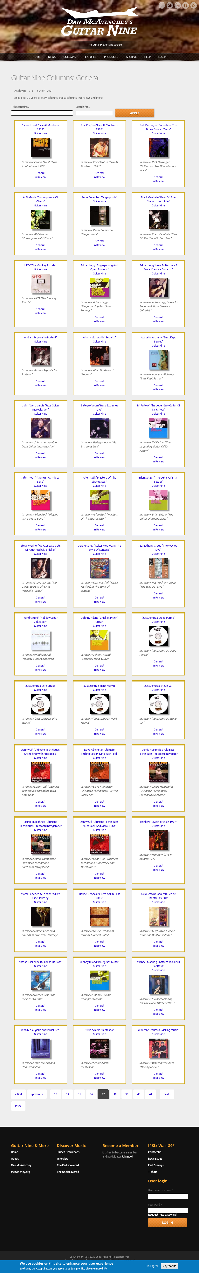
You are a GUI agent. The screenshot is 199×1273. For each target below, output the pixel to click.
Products (111, 57)
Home (36, 57)
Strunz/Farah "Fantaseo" (99, 1030)
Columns (69, 57)
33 (55, 1094)
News (52, 57)
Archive (131, 57)
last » (18, 1106)
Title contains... (20, 106)
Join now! (127, 1156)
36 (91, 1094)
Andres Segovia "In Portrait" (40, 337)
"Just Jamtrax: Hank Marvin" (99, 685)
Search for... (83, 106)
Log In (162, 57)
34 (67, 1094)
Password (155, 1204)
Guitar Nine (40, 133)
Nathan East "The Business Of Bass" (40, 962)
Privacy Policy (146, 1264)
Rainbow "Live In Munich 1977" (158, 821)
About (14, 1158)
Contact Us (154, 1152)
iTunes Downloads (68, 1152)
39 (126, 1094)
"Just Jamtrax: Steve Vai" (158, 685)
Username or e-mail (160, 1190)
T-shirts (152, 1171)
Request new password (162, 1214)
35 (79, 1094)
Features (90, 57)
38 (115, 1094)
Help (147, 57)
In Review (40, 177)
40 (138, 1094)
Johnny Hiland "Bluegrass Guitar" (99, 962)
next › (167, 1094)
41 (150, 1094)
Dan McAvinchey (21, 1165)
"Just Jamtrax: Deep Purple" (158, 617)
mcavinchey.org (20, 1171)
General (40, 173)
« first (18, 1094)
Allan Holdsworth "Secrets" (99, 337)
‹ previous (37, 1094)
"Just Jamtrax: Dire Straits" (40, 685)
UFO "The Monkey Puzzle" (40, 265)
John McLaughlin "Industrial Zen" (40, 1030)
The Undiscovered (68, 1171)
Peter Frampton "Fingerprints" (99, 197)
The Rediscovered (68, 1165)
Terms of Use (120, 1264)
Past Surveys (156, 1165)
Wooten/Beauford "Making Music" (158, 1030)
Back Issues (155, 1158)
